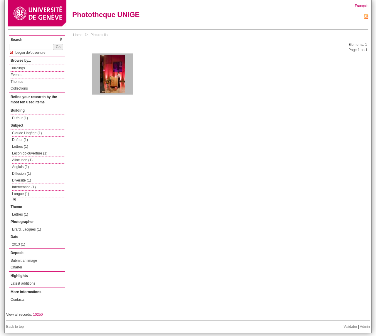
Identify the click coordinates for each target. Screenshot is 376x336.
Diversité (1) (21, 180)
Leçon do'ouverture (28, 53)
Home (78, 35)
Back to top (15, 327)
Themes (17, 82)
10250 (38, 315)
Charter (16, 267)
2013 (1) (18, 244)
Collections (19, 88)
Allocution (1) (22, 160)
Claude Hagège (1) (27, 133)
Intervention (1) (24, 187)
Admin (365, 327)
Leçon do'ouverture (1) (29, 153)
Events (16, 75)
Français (361, 6)
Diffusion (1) (21, 174)
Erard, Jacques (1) (26, 229)
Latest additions (23, 283)
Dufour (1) (20, 118)
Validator (350, 327)
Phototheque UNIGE (106, 15)
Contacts (17, 300)
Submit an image (24, 260)
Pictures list (99, 35)
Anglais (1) (20, 167)
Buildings (18, 68)
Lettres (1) (20, 147)
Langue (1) (20, 194)
